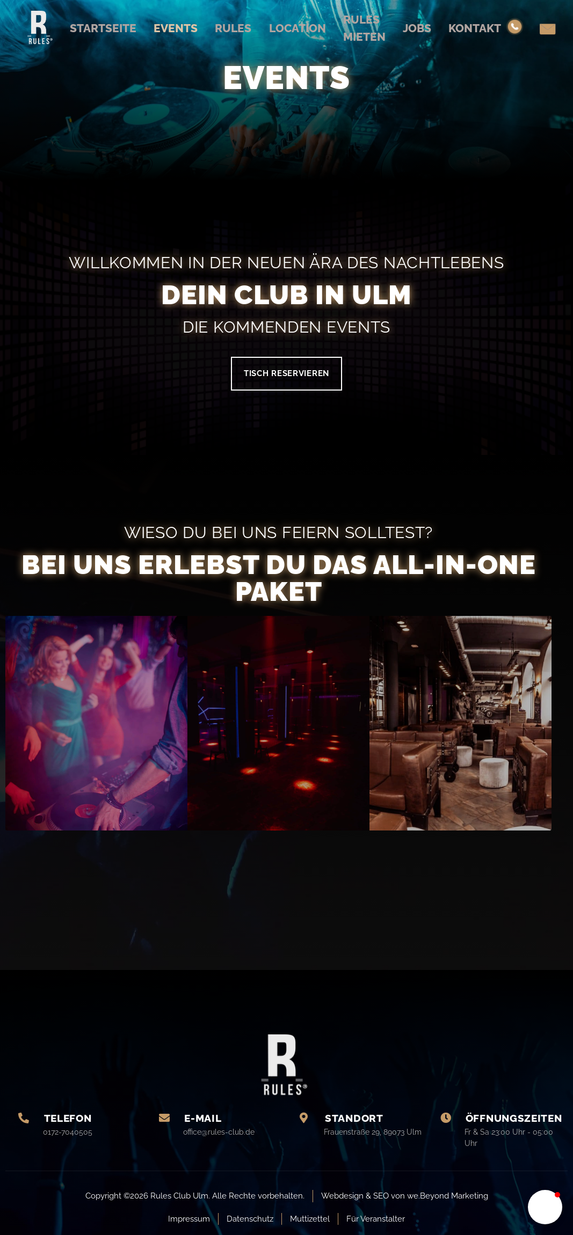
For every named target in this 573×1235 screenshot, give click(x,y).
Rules (227, 28)
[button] (545, 1207)
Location (298, 28)
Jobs (432, 28)
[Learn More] (76, 1129)
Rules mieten (373, 28)
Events (164, 28)
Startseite (83, 28)
